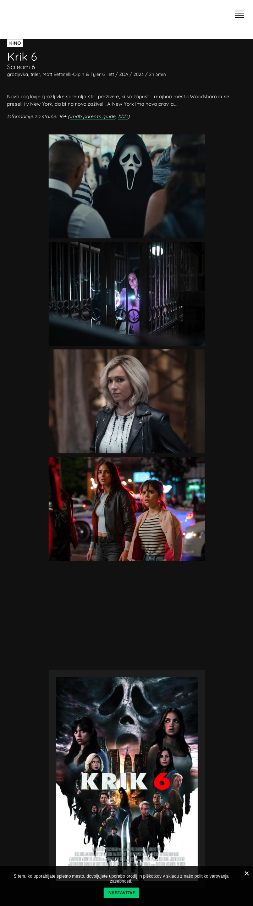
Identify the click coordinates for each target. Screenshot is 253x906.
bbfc (123, 116)
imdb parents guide (93, 116)
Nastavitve (122, 892)
